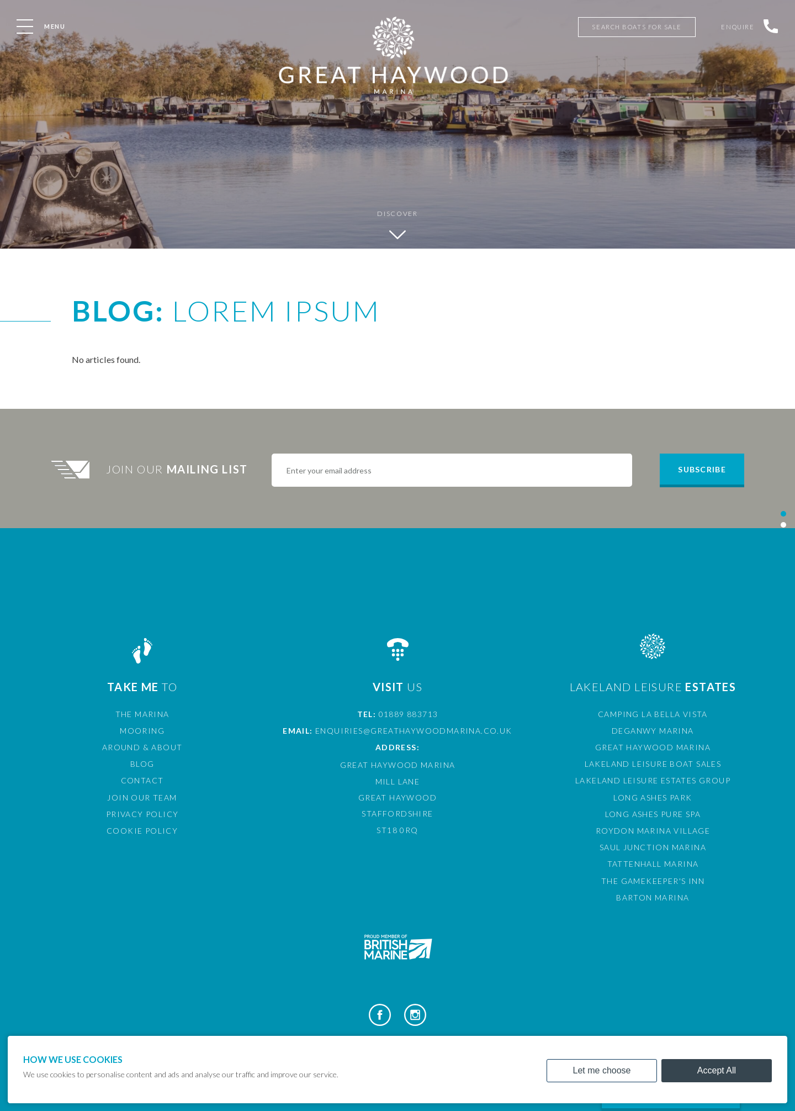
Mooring (142, 730)
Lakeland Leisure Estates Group (652, 780)
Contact (142, 780)
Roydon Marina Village (653, 830)
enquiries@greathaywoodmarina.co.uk (413, 730)
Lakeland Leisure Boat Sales (653, 763)
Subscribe (701, 469)
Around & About (142, 747)
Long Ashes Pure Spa (653, 814)
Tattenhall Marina (653, 863)
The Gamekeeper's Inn (652, 881)
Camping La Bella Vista (653, 714)
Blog (142, 763)
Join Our (178, 469)
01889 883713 (408, 714)
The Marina (142, 714)
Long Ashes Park (652, 797)
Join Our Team (142, 797)
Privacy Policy (142, 814)
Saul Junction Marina (653, 847)
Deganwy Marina (653, 730)
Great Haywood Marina (653, 747)
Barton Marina (652, 897)
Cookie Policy (142, 830)
